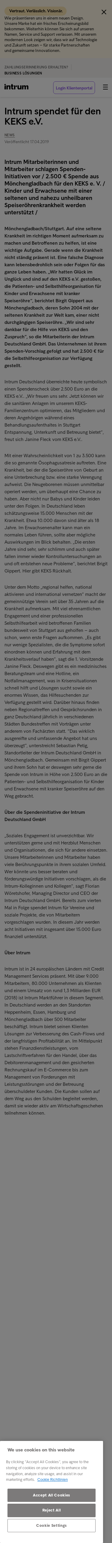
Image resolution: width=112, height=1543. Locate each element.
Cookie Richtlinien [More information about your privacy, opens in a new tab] (52, 1479)
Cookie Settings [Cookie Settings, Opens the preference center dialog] (51, 1525)
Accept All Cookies (51, 1495)
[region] (51, 1492)
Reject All (51, 1510)
